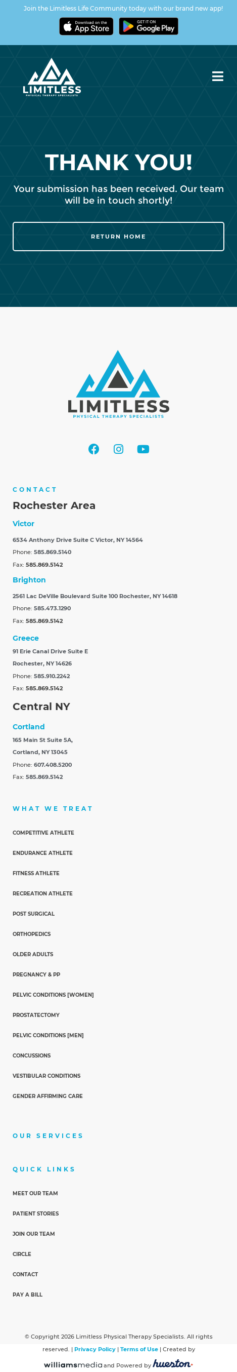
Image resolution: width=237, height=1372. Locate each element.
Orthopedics (32, 934)
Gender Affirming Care (48, 1096)
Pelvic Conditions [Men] (48, 1035)
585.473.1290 (52, 608)
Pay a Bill (27, 1295)
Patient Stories (36, 1214)
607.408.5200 (53, 764)
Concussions (32, 1056)
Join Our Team (34, 1234)
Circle (22, 1254)
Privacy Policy (95, 1349)
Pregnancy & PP (36, 974)
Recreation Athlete (43, 893)
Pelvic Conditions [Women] (53, 995)
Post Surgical (34, 914)
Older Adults (33, 954)
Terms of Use (139, 1349)
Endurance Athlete (43, 853)
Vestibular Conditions (46, 1076)
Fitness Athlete (36, 873)
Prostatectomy (36, 1015)
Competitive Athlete (43, 833)
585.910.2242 (52, 676)
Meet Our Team (35, 1193)
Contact (25, 1274)
